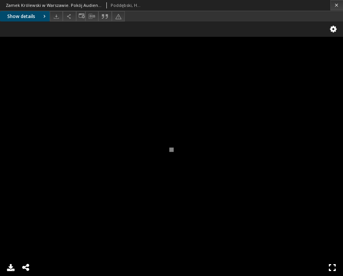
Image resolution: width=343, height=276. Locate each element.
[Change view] (80, 16)
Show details (27, 16)
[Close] (336, 5)
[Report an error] (118, 16)
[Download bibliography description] (91, 16)
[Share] (69, 16)
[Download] (56, 16)
